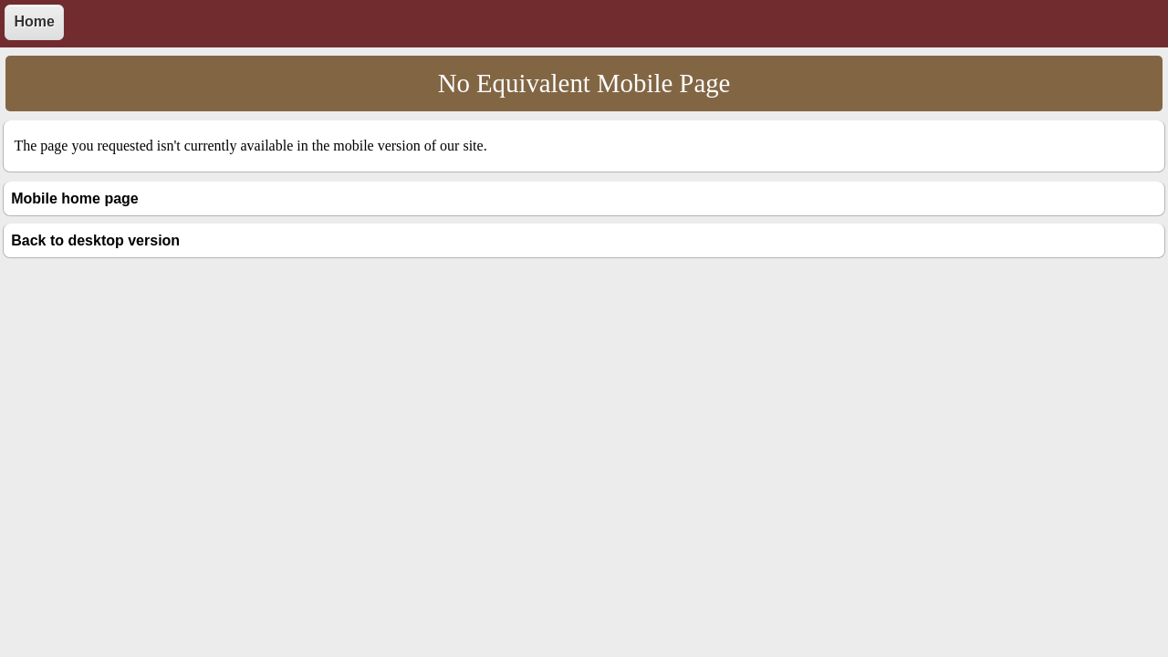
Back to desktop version (95, 240)
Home (34, 21)
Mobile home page (75, 198)
